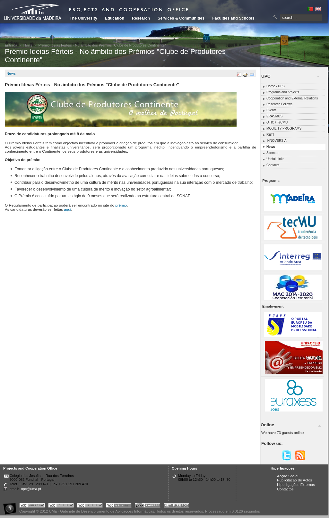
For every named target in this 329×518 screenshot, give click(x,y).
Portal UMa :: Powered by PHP (147, 506)
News (27, 45)
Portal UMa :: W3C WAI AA (119, 506)
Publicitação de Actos (294, 480)
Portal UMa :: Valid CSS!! (61, 506)
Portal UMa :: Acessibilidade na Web (11, 506)
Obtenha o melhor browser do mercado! (176, 506)
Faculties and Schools (233, 18)
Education (114, 18)
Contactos (285, 489)
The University (83, 18)
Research (141, 18)
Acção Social (287, 476)
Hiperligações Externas (296, 485)
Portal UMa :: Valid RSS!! (90, 506)
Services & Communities (181, 18)
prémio (121, 205)
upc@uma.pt (31, 489)
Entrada (11, 45)
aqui (67, 209)
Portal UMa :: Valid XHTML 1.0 (32, 506)
